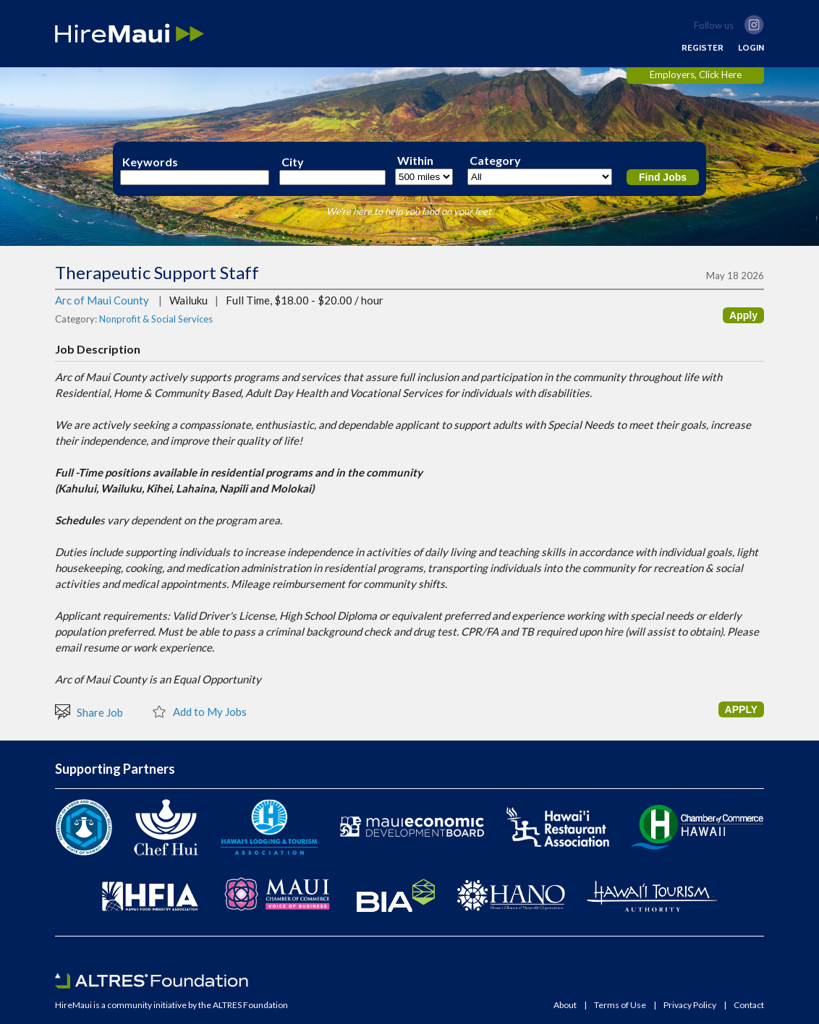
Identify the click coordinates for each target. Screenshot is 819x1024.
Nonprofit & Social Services (156, 319)
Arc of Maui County (102, 300)
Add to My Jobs (199, 710)
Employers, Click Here (696, 74)
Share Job (89, 711)
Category (495, 160)
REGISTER (702, 47)
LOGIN (751, 47)
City (292, 162)
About (565, 1005)
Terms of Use (620, 1005)
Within (415, 160)
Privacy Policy (689, 1005)
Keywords (150, 162)
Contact (749, 1005)
